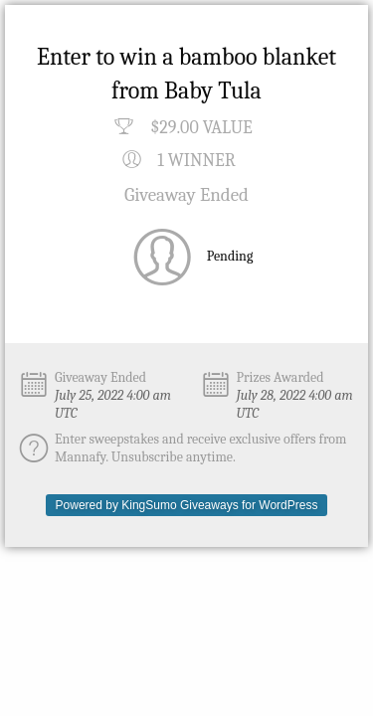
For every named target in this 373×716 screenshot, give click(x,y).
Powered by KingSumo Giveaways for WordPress (187, 505)
